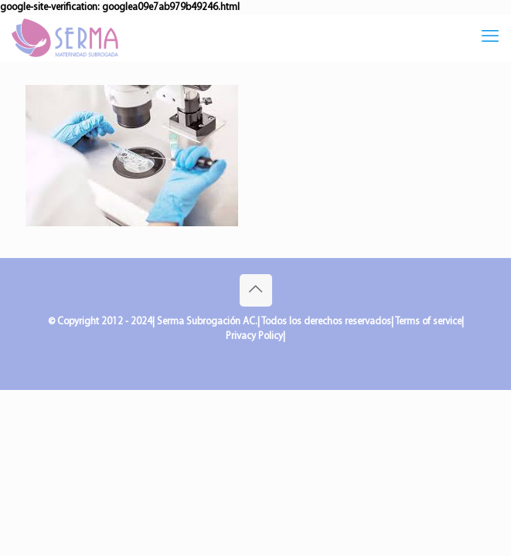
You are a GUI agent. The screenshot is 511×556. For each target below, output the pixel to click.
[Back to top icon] (256, 290)
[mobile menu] (490, 38)
